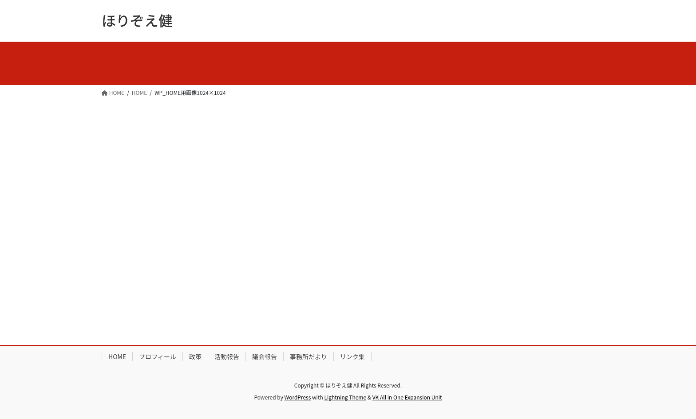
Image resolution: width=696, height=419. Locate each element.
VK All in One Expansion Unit (407, 397)
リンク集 (352, 356)
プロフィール (157, 356)
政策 (195, 356)
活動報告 (226, 356)
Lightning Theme (345, 397)
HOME (117, 356)
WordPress (298, 397)
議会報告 (264, 356)
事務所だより (308, 356)
